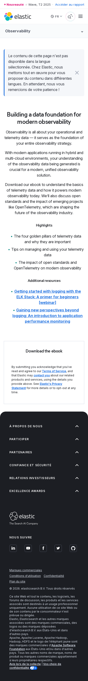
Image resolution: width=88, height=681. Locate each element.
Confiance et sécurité (44, 465)
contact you (42, 375)
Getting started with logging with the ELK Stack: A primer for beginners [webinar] (47, 297)
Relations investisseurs (44, 478)
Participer (44, 439)
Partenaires (44, 452)
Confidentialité (54, 576)
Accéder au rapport (69, 4)
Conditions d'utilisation (25, 576)
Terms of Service (54, 371)
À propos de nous (44, 426)
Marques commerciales (25, 570)
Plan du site (17, 581)
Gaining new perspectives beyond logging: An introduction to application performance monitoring (47, 316)
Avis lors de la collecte (25, 664)
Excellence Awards (44, 491)
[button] (76, 72)
